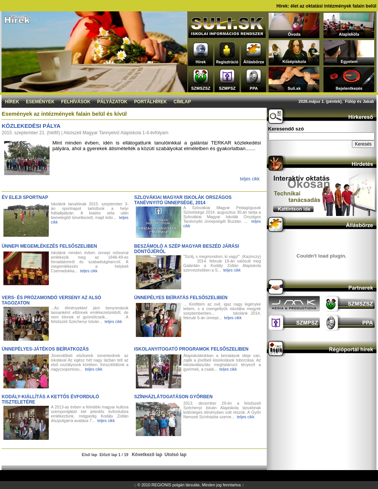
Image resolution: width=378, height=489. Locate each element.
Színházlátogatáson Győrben (173, 396)
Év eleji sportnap (25, 197)
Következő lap (147, 454)
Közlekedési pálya (31, 126)
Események (40, 101)
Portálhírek (150, 101)
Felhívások (75, 101)
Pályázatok (112, 101)
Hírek (12, 101)
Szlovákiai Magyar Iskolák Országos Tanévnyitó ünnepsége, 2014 (183, 200)
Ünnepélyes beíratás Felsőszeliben (180, 297)
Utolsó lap (176, 454)
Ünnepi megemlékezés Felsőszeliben (49, 246)
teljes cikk (250, 179)
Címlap (182, 101)
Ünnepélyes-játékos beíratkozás (45, 349)
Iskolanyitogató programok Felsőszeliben (191, 349)
